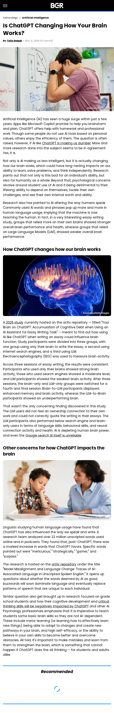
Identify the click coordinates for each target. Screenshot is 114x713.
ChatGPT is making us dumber (66, 143)
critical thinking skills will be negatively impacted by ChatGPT (56, 604)
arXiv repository (64, 564)
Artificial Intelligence (35, 17)
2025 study (14, 322)
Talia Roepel (14, 40)
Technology (10, 17)
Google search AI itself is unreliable (53, 435)
